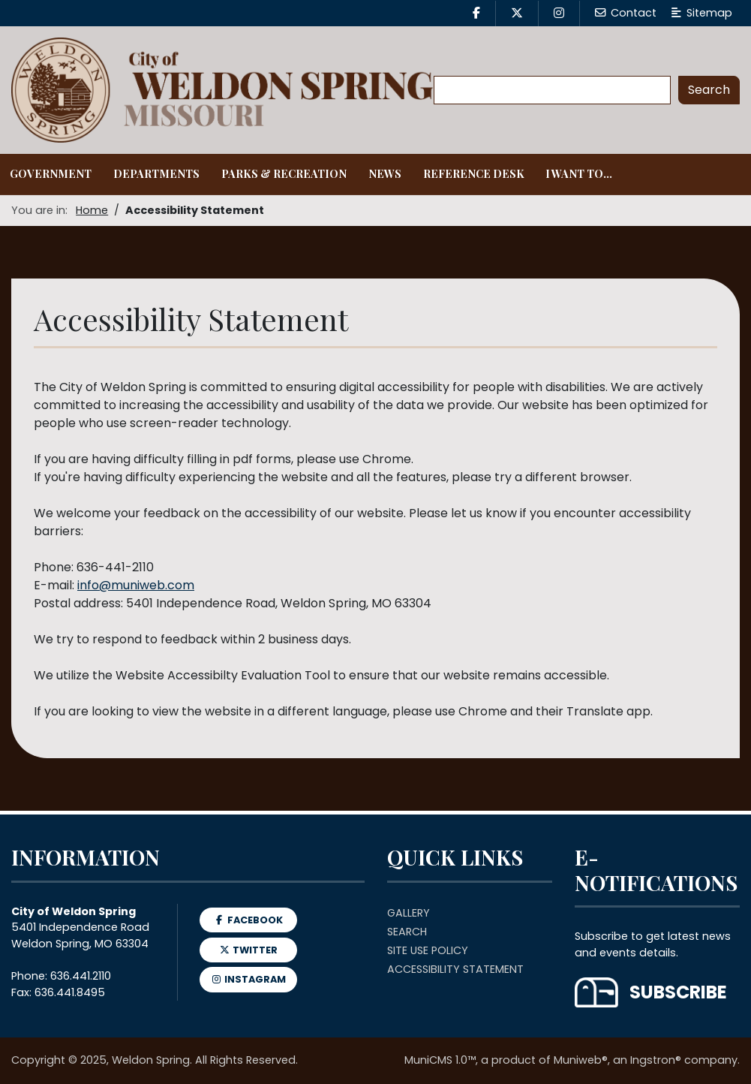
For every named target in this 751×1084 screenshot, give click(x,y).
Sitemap (701, 12)
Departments (156, 173)
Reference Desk (473, 173)
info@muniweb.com (135, 585)
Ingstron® (655, 1059)
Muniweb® (581, 1059)
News (384, 173)
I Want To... (578, 173)
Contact (625, 12)
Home (92, 210)
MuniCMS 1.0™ (440, 1059)
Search (407, 931)
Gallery (408, 912)
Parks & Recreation (284, 173)
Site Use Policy (427, 950)
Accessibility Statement (455, 969)
